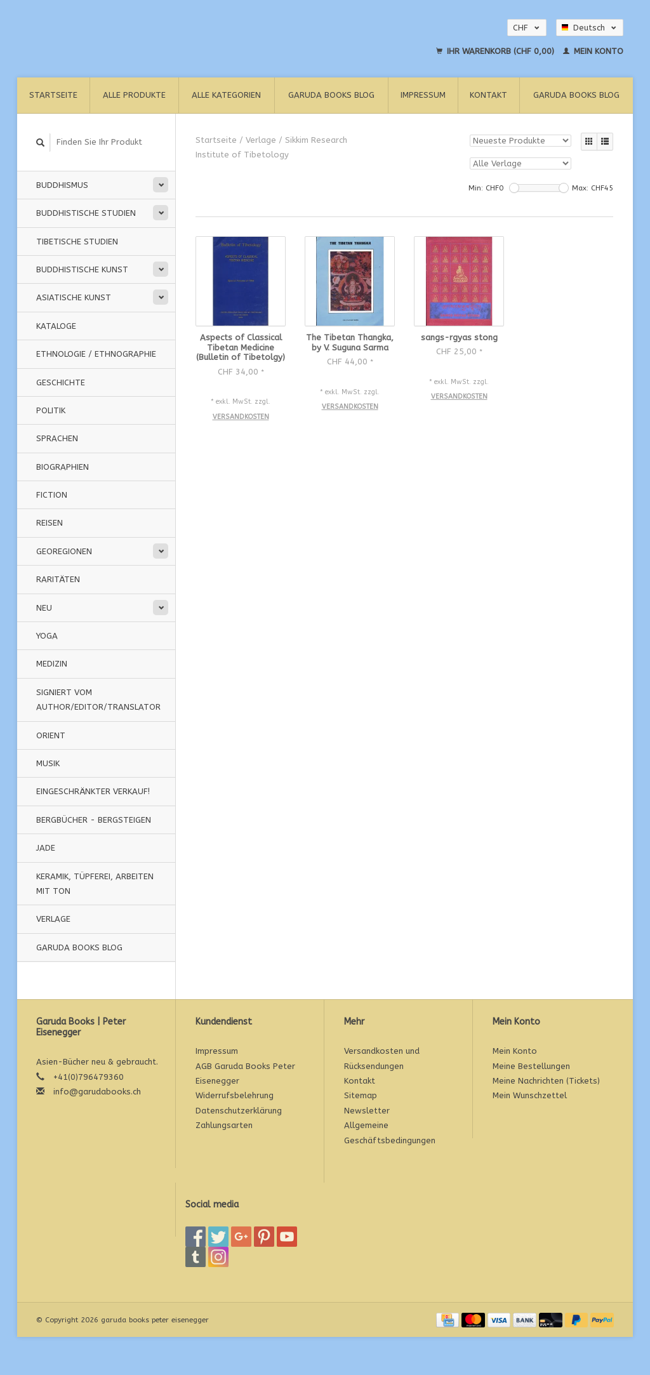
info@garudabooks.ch (97, 1091)
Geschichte (60, 382)
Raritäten (58, 579)
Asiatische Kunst (73, 297)
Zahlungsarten (224, 1125)
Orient (50, 735)
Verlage (53, 919)
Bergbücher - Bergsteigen (93, 820)
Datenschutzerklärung (239, 1110)
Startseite (53, 95)
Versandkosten (241, 417)
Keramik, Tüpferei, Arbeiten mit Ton (95, 884)
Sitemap (360, 1095)
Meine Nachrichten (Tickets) (546, 1081)
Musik (48, 763)
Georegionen (64, 551)
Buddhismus (62, 185)
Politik (50, 410)
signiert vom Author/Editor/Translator (98, 700)
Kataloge (56, 326)
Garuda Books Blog (331, 95)
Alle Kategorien (226, 95)
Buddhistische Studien (86, 213)
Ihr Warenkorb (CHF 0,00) (496, 51)
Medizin (51, 663)
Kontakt (488, 95)
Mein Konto (593, 51)
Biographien (62, 467)
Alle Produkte (134, 95)
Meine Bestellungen (531, 1066)
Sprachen (57, 438)
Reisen (49, 523)
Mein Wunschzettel (530, 1095)
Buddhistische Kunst (82, 269)
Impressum (423, 95)
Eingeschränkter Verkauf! (93, 791)
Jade (45, 848)
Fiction (51, 495)
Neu (44, 608)
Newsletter (367, 1110)
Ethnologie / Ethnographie (96, 354)
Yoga (47, 636)
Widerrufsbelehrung (235, 1095)
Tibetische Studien (77, 241)
